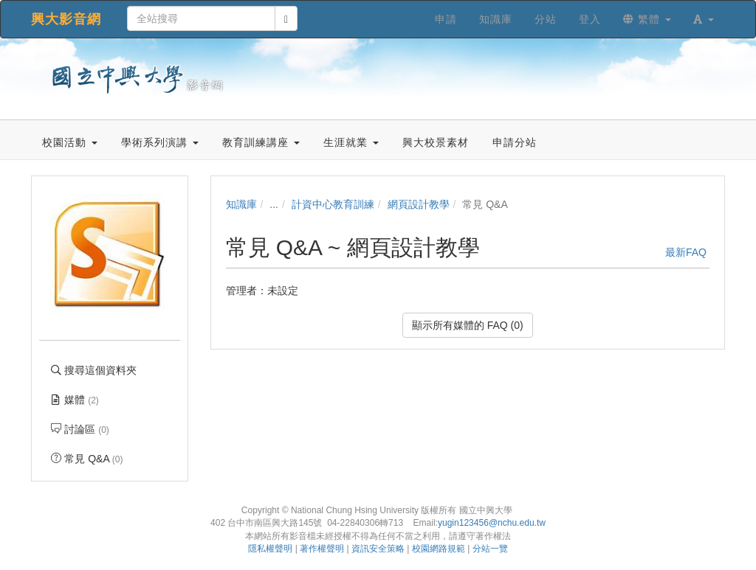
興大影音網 (66, 19)
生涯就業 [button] (351, 142)
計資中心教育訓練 (333, 204)
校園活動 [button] (69, 142)
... (273, 204)
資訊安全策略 (378, 548)
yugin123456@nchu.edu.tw (492, 523)
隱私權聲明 (270, 548)
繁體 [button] (647, 19)
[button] (703, 19)
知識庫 (241, 204)
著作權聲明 (322, 548)
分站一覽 (490, 548)
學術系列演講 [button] (160, 142)
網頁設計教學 (419, 204)
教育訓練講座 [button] (261, 142)
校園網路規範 (438, 548)
